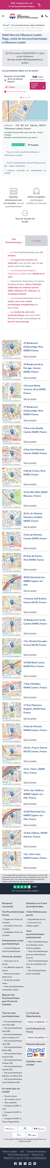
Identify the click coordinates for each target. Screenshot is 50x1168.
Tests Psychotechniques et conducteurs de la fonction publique (37, 944)
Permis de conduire (12, 956)
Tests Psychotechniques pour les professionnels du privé (37, 954)
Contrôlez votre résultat (34, 1063)
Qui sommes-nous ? (12, 1099)
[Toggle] (42, 16)
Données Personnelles (36, 1151)
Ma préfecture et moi (36, 919)
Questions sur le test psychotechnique (36, 905)
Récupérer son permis (7, 905)
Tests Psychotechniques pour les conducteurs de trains (37, 964)
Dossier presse (10, 1096)
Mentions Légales (9, 1151)
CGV (22, 1151)
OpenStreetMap (34, 121)
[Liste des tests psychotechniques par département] (37, 1022)
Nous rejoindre (10, 1102)
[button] (25, 108)
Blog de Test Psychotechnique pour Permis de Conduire (10, 999)
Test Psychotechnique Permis (13, 913)
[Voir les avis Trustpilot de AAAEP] (25, 144)
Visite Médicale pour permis (36, 913)
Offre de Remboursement (18, 1154)
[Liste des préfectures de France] (37, 1037)
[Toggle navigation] (3, 16)
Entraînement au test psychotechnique (12, 942)
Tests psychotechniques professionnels (35, 934)
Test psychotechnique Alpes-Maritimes (28, 25)
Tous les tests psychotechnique (10, 1015)
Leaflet (24, 121)
